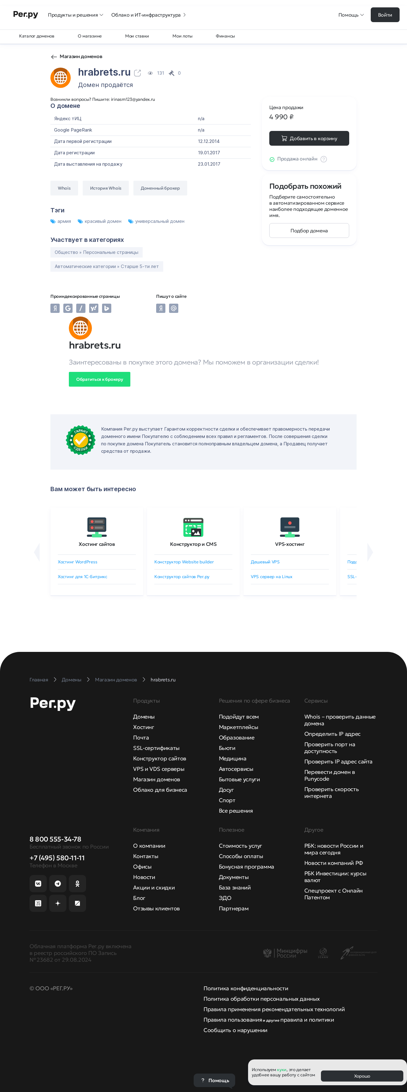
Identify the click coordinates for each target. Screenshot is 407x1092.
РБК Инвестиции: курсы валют (335, 877)
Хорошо (362, 1076)
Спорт (227, 800)
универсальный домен (156, 221)
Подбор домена (309, 230)
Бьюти (227, 747)
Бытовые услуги (239, 779)
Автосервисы (236, 768)
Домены (144, 716)
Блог (139, 897)
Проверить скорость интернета (331, 792)
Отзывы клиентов (156, 908)
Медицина (233, 758)
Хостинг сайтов (97, 544)
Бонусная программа (247, 866)
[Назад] (36, 552)
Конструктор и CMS (193, 544)
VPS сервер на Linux (271, 576)
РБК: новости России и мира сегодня (333, 849)
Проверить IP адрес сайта (338, 761)
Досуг (226, 789)
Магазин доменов (81, 56)
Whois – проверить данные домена (340, 720)
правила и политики (307, 1019)
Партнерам (234, 908)
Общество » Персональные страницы (96, 252)
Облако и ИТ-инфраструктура (149, 15)
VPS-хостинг (289, 544)
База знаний (235, 887)
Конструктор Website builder (184, 562)
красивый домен (100, 221)
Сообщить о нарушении (235, 1030)
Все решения (236, 810)
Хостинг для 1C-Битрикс (82, 576)
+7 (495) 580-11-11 (57, 858)
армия (61, 221)
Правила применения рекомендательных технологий (274, 1009)
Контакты (145, 856)
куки (281, 1069)
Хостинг (143, 727)
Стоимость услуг (241, 845)
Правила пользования (233, 1019)
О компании (149, 845)
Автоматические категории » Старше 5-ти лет (107, 266)
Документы (234, 877)
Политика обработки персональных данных (261, 998)
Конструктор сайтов (159, 758)
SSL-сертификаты (156, 747)
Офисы (142, 866)
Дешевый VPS (265, 562)
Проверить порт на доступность (329, 748)
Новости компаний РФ (333, 862)
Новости (144, 877)
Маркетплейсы (238, 727)
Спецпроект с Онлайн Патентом (333, 894)
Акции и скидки (154, 887)
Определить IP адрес (332, 733)
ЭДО (225, 897)
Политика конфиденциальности (246, 988)
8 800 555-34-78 (55, 839)
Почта (141, 737)
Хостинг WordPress (77, 562)
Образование (237, 737)
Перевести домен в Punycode (329, 775)
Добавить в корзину (313, 138)
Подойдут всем (239, 716)
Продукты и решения (76, 15)
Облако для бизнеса (160, 789)
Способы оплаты (241, 856)
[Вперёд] (370, 552)
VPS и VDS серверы (158, 768)
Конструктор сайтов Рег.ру (181, 576)
